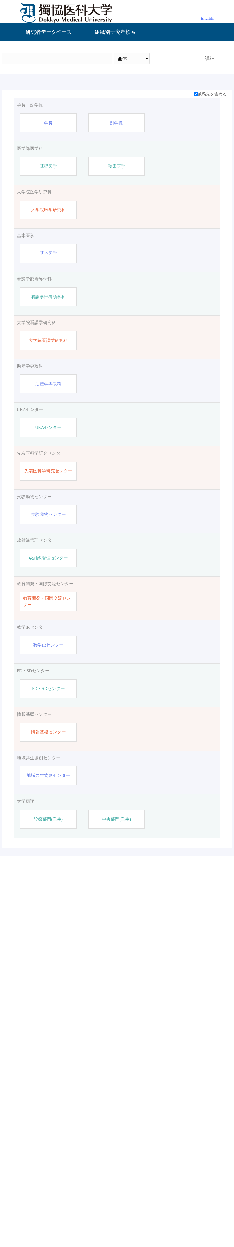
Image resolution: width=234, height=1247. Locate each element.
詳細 (210, 58)
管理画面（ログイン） (117, 1225)
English (207, 18)
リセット (202, 1181)
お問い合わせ (160, 1225)
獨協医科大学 (74, 1225)
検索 (172, 58)
